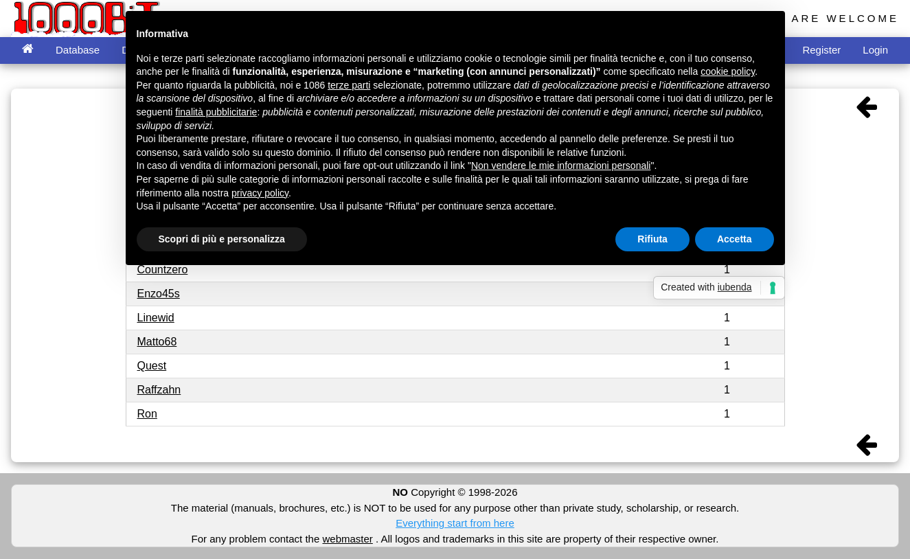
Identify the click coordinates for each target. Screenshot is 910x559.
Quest (152, 366)
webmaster (347, 539)
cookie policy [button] (728, 71)
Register (821, 50)
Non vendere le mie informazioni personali (560, 165)
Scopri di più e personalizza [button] (222, 238)
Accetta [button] (734, 238)
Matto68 (157, 341)
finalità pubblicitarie (216, 111)
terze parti (349, 85)
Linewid (155, 317)
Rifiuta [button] (652, 238)
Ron (147, 414)
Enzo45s (158, 293)
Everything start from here (455, 523)
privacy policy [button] (259, 192)
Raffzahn (159, 390)
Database (78, 50)
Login (875, 50)
